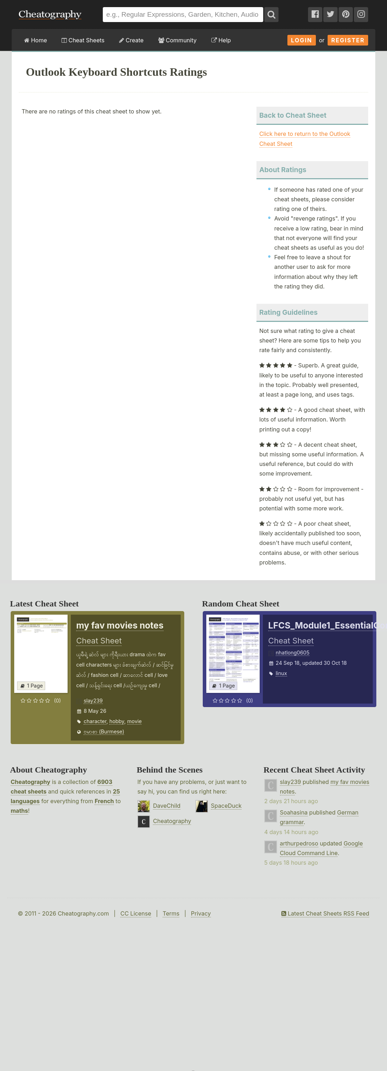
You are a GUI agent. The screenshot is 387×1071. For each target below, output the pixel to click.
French (104, 801)
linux (281, 673)
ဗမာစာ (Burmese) (104, 731)
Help (221, 40)
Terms (171, 913)
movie (134, 721)
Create (131, 40)
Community (177, 40)
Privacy (201, 913)
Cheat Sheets (83, 40)
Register (348, 40)
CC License (135, 913)
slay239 (93, 701)
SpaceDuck (226, 805)
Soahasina (294, 812)
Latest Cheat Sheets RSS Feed (325, 913)
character (95, 721)
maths (19, 810)
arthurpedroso (299, 843)
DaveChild (166, 805)
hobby (116, 721)
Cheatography (30, 781)
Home (35, 40)
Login (301, 40)
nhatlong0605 (292, 653)
